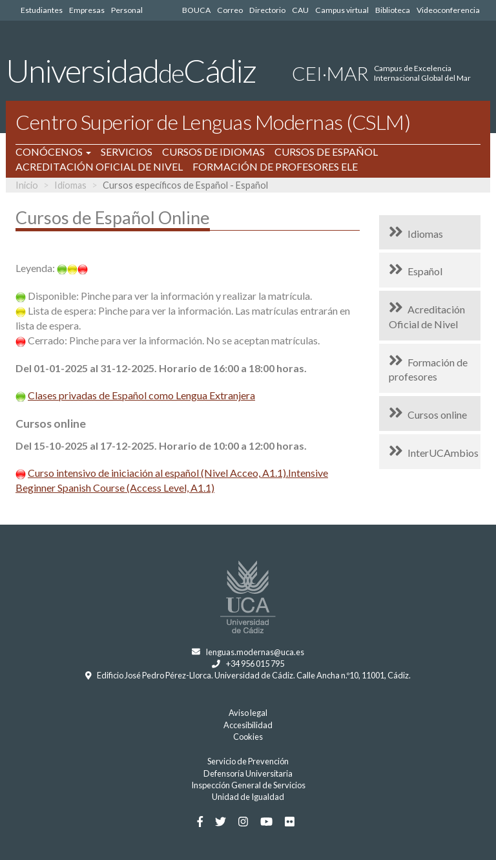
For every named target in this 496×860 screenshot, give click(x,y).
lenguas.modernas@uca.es (255, 652)
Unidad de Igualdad (248, 797)
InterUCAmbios (443, 452)
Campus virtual (342, 10)
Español (425, 271)
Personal (127, 10)
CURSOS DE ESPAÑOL (326, 151)
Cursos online (437, 414)
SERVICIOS (126, 151)
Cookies (248, 736)
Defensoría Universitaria (248, 773)
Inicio (27, 185)
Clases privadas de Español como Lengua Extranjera (141, 395)
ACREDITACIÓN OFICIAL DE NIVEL (99, 166)
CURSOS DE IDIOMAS (213, 151)
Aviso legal (248, 713)
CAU (300, 10)
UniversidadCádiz (131, 70)
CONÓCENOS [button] (53, 151)
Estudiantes (42, 10)
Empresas (87, 10)
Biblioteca (392, 10)
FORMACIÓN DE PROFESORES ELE (275, 166)
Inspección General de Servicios (248, 785)
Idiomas (70, 185)
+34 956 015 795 (255, 663)
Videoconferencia (448, 10)
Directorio (267, 10)
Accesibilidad (248, 725)
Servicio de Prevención (248, 761)
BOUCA (196, 10)
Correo (230, 10)
